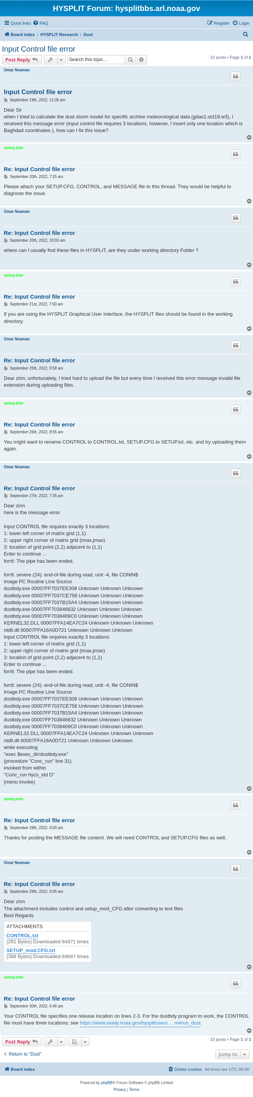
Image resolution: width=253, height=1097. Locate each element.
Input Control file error (38, 49)
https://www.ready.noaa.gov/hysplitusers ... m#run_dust (140, 1023)
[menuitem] (40, 23)
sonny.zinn (13, 148)
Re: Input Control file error (39, 169)
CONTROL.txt (22, 935)
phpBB (106, 1083)
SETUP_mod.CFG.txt (30, 950)
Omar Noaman (17, 70)
